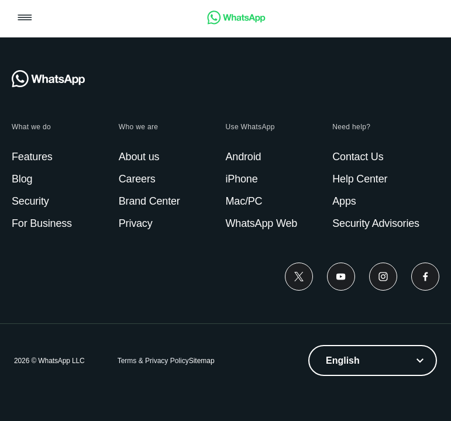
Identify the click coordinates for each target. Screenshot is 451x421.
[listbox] (372, 360)
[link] (236, 21)
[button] (25, 18)
